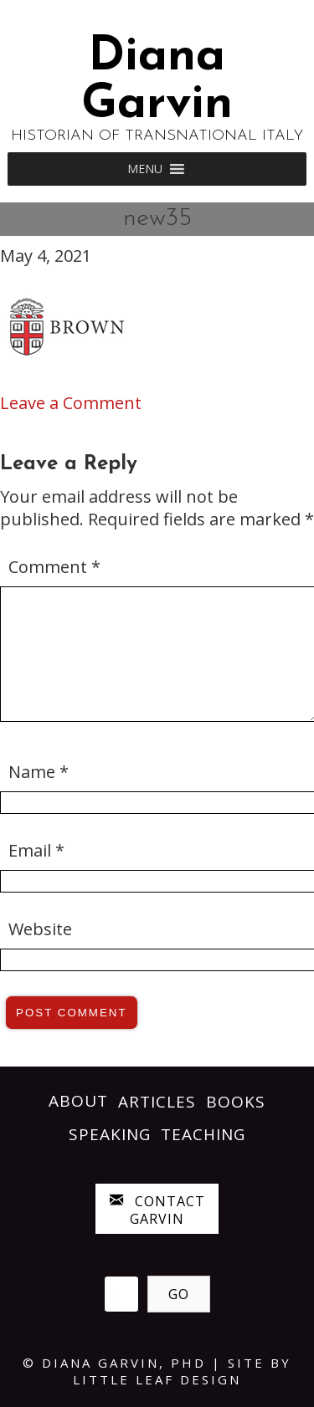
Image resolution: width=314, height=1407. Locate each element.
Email (36, 850)
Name (38, 771)
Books (235, 1102)
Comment (54, 566)
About (78, 1101)
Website (40, 929)
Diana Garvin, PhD (124, 1362)
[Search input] (122, 1294)
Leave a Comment (71, 402)
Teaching (203, 1134)
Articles (157, 1102)
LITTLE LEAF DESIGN (157, 1379)
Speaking (110, 1134)
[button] (144, 169)
